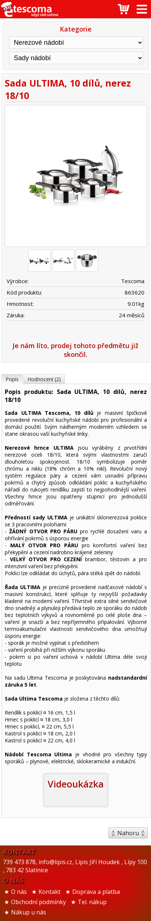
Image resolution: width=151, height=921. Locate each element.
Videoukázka (76, 784)
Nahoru (128, 833)
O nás (19, 892)
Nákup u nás (28, 912)
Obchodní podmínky (38, 902)
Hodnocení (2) (44, 379)
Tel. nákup (92, 902)
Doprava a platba (96, 892)
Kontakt (49, 892)
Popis (12, 379)
